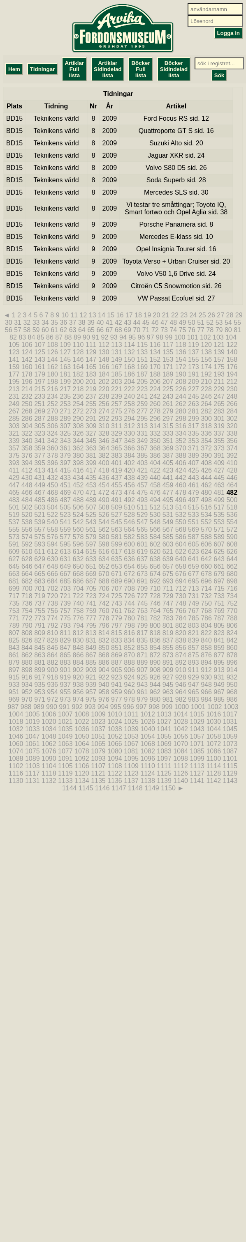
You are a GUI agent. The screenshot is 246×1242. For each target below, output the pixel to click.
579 (91, 536)
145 (65, 359)
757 (65, 610)
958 (103, 692)
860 (231, 647)
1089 (32, 758)
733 (219, 595)
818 (155, 632)
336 (206, 433)
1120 (81, 773)
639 (168, 559)
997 (141, 706)
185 (116, 374)
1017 (230, 714)
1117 (32, 773)
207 (168, 381)
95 (132, 337)
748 (180, 603)
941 (116, 684)
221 (116, 389)
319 (219, 425)
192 (206, 374)
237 (91, 396)
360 (52, 448)
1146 (102, 788)
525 (91, 514)
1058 (213, 736)
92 (105, 337)
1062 (49, 743)
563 (116, 529)
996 (128, 706)
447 (14, 485)
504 (52, 507)
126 (52, 352)
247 (219, 396)
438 (129, 477)
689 (116, 581)
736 (26, 603)
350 (155, 440)
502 (26, 507)
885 (91, 662)
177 (14, 374)
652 (103, 566)
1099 (197, 758)
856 (180, 647)
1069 (164, 743)
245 (193, 396)
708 (129, 588)
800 (155, 625)
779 (116, 618)
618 (129, 551)
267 (14, 411)
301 (219, 418)
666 (52, 573)
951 (14, 692)
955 (65, 692)
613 (65, 551)
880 (26, 662)
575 (39, 536)
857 (193, 647)
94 (123, 337)
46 (155, 322)
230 (231, 389)
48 (173, 322)
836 (155, 640)
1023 (98, 721)
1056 (180, 736)
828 (52, 640)
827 (39, 640)
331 (142, 433)
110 (78, 344)
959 (116, 692)
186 (129, 374)
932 (231, 677)
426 (206, 470)
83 (22, 337)
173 (193, 366)
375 (14, 455)
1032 (16, 728)
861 (14, 655)
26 (211, 315)
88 (68, 337)
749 (193, 603)
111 (91, 344)
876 (206, 655)
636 (129, 559)
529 (142, 514)
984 (206, 699)
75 (182, 329)
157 (219, 359)
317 (193, 425)
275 (116, 411)
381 (91, 455)
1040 (147, 728)
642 (206, 559)
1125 (164, 773)
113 (116, 344)
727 (142, 595)
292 (103, 418)
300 (206, 418)
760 (103, 610)
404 (155, 462)
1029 (197, 721)
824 (231, 632)
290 (78, 418)
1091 (65, 758)
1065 (98, 743)
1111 (164, 765)
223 (142, 389)
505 (65, 507)
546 (129, 522)
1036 (81, 728)
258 (129, 403)
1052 (114, 736)
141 (14, 359)
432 (52, 477)
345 (91, 440)
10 (65, 315)
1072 (213, 743)
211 (219, 381)
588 (206, 536)
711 (168, 588)
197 (39, 381)
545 (116, 522)
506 (78, 507)
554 (231, 522)
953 (39, 692)
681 (14, 581)
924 (129, 677)
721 (65, 595)
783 (168, 618)
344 (78, 440)
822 (206, 632)
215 (39, 389)
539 (39, 522)
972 (52, 699)
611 (39, 551)
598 (103, 544)
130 (103, 352)
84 (31, 337)
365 (116, 448)
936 (52, 684)
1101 (230, 758)
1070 (180, 743)
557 (39, 529)
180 (52, 374)
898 (26, 669)
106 (26, 344)
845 (39, 647)
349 (142, 440)
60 (45, 329)
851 (116, 647)
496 (180, 499)
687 (91, 581)
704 (78, 588)
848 (78, 647)
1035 (65, 728)
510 (129, 507)
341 (39, 440)
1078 (81, 751)
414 (52, 470)
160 (26, 366)
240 (129, 396)
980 (155, 699)
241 (142, 396)
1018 (16, 721)
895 (219, 662)
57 (17, 329)
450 (52, 485)
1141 (197, 780)
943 (142, 684)
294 (129, 418)
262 (180, 403)
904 (103, 669)
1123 (131, 773)
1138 (147, 780)
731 (193, 595)
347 (116, 440)
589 (219, 536)
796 (103, 625)
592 (26, 544)
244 (180, 396)
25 (202, 315)
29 (239, 315)
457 (142, 485)
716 (231, 588)
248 (231, 396)
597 (91, 544)
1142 (213, 780)
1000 (181, 706)
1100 (213, 758)
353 (193, 440)
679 (219, 573)
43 (127, 322)
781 (142, 618)
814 (103, 632)
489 (91, 499)
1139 (164, 780)
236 (78, 396)
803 (193, 625)
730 (180, 595)
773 (39, 618)
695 (193, 581)
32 (26, 322)
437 (116, 477)
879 (14, 662)
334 (180, 433)
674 (155, 573)
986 (231, 699)
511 (142, 507)
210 (206, 381)
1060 (16, 743)
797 (116, 625)
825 (14, 640)
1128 (213, 773)
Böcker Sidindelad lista (174, 69)
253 (65, 403)
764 (155, 610)
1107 (98, 765)
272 (78, 411)
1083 (164, 751)
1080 (114, 751)
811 (65, 632)
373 (219, 448)
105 (14, 344)
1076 (49, 751)
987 (13, 706)
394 (26, 462)
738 (52, 603)
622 (180, 551)
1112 (180, 765)
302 (231, 418)
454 (103, 485)
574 (26, 536)
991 (64, 706)
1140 (180, 780)
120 (206, 344)
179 (39, 374)
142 (26, 359)
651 (91, 566)
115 (142, 344)
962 (155, 692)
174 (206, 366)
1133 (65, 780)
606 (206, 544)
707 (116, 588)
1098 (180, 758)
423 (168, 470)
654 (129, 566)
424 (180, 470)
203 (116, 381)
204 (129, 381)
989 (38, 706)
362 (78, 448)
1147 (118, 788)
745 (142, 603)
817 (142, 632)
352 (180, 440)
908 (155, 669)
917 (39, 677)
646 (26, 566)
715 (219, 588)
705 (91, 588)
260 (155, 403)
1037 (98, 728)
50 (191, 322)
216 (52, 389)
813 (91, 632)
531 (168, 514)
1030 (213, 721)
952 (26, 692)
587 (193, 536)
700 (26, 588)
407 (193, 462)
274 (103, 411)
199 (65, 381)
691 (142, 581)
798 (129, 625)
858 (206, 647)
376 (26, 455)
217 (65, 389)
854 (155, 647)
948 (206, 684)
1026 (147, 721)
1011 (131, 714)
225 (168, 389)
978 (129, 699)
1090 (49, 758)
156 (206, 359)
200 (78, 381)
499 (219, 499)
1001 (198, 706)
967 (219, 692)
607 (219, 544)
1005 (32, 714)
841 (219, 640)
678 (206, 573)
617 (116, 551)
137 (193, 352)
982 (180, 699)
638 (155, 559)
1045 (230, 728)
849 (91, 647)
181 (65, 374)
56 (8, 329)
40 (100, 322)
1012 (147, 714)
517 (219, 507)
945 (168, 684)
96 (141, 337)
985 (219, 699)
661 (219, 566)
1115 (230, 765)
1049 (65, 736)
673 (142, 573)
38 (82, 322)
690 (129, 581)
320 (231, 425)
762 (129, 610)
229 (219, 389)
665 (39, 573)
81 (237, 329)
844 (26, 647)
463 (219, 485)
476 (155, 492)
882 (52, 662)
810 (52, 632)
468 (52, 492)
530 (155, 514)
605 (193, 544)
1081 (131, 751)
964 (180, 692)
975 (91, 699)
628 (26, 559)
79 (219, 329)
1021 (65, 721)
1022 (81, 721)
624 (206, 551)
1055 (164, 736)
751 (219, 603)
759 (91, 610)
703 (65, 588)
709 (142, 588)
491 (116, 499)
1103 (32, 765)
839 (193, 640)
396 (52, 462)
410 (231, 462)
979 (142, 699)
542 (78, 522)
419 (116, 470)
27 (220, 315)
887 (116, 662)
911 (193, 669)
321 (14, 433)
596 (78, 544)
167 (116, 366)
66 (100, 329)
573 (14, 536)
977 (116, 699)
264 (206, 403)
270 (52, 411)
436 (103, 477)
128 (78, 352)
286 (26, 418)
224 (155, 389)
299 (193, 418)
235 (65, 396)
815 (116, 632)
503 (39, 507)
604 (180, 544)
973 (65, 699)
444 (206, 477)
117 (168, 344)
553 (219, 522)
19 (147, 315)
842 (231, 640)
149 (116, 359)
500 (231, 499)
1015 (197, 714)
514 (180, 507)
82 (13, 337)
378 (52, 455)
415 (65, 470)
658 (180, 566)
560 (78, 529)
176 (231, 366)
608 (231, 544)
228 (206, 389)
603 (168, 544)
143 (39, 359)
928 (180, 677)
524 (78, 514)
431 (39, 477)
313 (142, 425)
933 (14, 684)
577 (65, 536)
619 (142, 551)
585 (168, 536)
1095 (131, 758)
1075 (32, 751)
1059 (230, 736)
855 (168, 647)
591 (14, 544)
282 (206, 411)
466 (26, 492)
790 (26, 625)
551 (193, 522)
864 (52, 655)
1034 (49, 728)
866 (78, 655)
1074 (16, 751)
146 (78, 359)
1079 (98, 751)
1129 (230, 773)
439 (142, 477)
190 (180, 374)
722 (78, 595)
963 (168, 692)
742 (103, 603)
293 (116, 418)
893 (193, 662)
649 (65, 566)
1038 (114, 728)
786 (206, 618)
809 (39, 632)
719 (39, 595)
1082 (147, 751)
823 (219, 632)
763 (142, 610)
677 (193, 573)
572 (231, 529)
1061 (32, 743)
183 (91, 374)
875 (193, 655)
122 (231, 344)
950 (231, 684)
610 (26, 551)
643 (219, 559)
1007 (65, 714)
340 (26, 440)
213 (14, 389)
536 (231, 514)
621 (168, 551)
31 (17, 322)
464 (231, 485)
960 (129, 692)
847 (65, 647)
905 (116, 669)
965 (193, 692)
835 (142, 640)
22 (175, 315)
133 (142, 352)
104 (231, 337)
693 (168, 581)
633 (91, 559)
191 (193, 374)
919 (65, 677)
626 (231, 551)
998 (154, 706)
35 (54, 322)
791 (39, 625)
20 (156, 315)
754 (26, 610)
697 (219, 581)
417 (91, 470)
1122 (114, 773)
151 (142, 359)
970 (26, 699)
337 (219, 433)
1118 (49, 773)
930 (206, 677)
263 (193, 403)
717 (14, 595)
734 (231, 595)
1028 (180, 721)
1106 (81, 765)
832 (103, 640)
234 (52, 396)
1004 (16, 714)
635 (116, 559)
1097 (164, 758)
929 (193, 677)
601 (142, 544)
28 (229, 315)
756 (52, 610)
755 (39, 610)
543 (91, 522)
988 (26, 706)
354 (206, 440)
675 (168, 573)
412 (26, 470)
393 (14, 462)
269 (39, 411)
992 (77, 706)
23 (184, 315)
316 (180, 425)
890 (155, 662)
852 (129, 647)
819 (168, 632)
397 (65, 462)
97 (150, 337)
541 (65, 522)
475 (142, 492)
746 (155, 603)
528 (129, 514)
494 (155, 499)
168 (129, 366)
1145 (86, 788)
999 (166, 706)
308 (78, 425)
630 (52, 559)
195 (14, 381)
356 (231, 440)
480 (206, 492)
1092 (81, 758)
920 (78, 677)
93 (114, 337)
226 (180, 389)
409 (219, 462)
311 (116, 425)
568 (180, 529)
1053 (131, 736)
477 (168, 492)
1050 (81, 736)
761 (116, 610)
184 (103, 374)
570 (206, 529)
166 (103, 366)
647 (39, 566)
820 (180, 632)
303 (14, 425)
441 (168, 477)
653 (116, 566)
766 (180, 610)
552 (206, 522)
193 (219, 374)
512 (155, 507)
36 (63, 322)
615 (91, 551)
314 (155, 425)
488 (78, 499)
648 (52, 566)
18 (138, 315)
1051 (98, 736)
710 (155, 588)
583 (142, 536)
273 (91, 411)
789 (14, 625)
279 (168, 411)
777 (91, 618)
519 (14, 514)
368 (155, 448)
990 (51, 706)
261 (168, 403)
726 (129, 595)
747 (168, 603)
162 (52, 366)
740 (78, 603)
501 (14, 507)
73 (164, 329)
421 (142, 470)
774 (52, 618)
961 (142, 692)
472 (103, 492)
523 (65, 514)
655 (142, 566)
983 (193, 699)
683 (39, 581)
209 (193, 381)
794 (78, 625)
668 (78, 573)
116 (155, 344)
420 (129, 470)
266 (231, 403)
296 (155, 418)
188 (155, 374)
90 (86, 337)
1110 (147, 765)
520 (26, 514)
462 (206, 485)
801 (168, 625)
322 (26, 433)
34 (45, 322)
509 (116, 507)
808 (26, 632)
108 (52, 344)
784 (180, 618)
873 (168, 655)
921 (91, 677)
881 (39, 662)
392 (231, 455)
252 (52, 403)
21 (165, 315)
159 (14, 366)
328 (103, 433)
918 (52, 677)
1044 (213, 728)
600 (129, 544)
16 (119, 315)
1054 (147, 736)
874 (180, 655)
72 (155, 329)
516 (206, 507)
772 (26, 618)
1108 (114, 765)
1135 (98, 780)
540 (52, 522)
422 (155, 470)
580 (103, 536)
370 (180, 448)
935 (39, 684)
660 (206, 566)
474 (129, 492)
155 (193, 359)
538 (26, 522)
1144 (69, 788)
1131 (32, 780)
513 (168, 507)
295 (142, 418)
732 (206, 595)
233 (39, 396)
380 (78, 455)
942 (129, 684)
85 (40, 337)
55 (237, 322)
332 (155, 433)
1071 (197, 743)
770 (231, 610)
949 (219, 684)
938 (78, 684)
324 (52, 433)
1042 (180, 728)
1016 (213, 714)
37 (73, 322)
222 (129, 389)
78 (210, 329)
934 (26, 684)
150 (129, 359)
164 (78, 366)
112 (103, 344)
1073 (230, 743)
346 (103, 440)
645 (14, 566)
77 (200, 329)
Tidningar (42, 69)
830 (78, 640)
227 (193, 389)
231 (14, 396)
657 (168, 566)
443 (193, 477)
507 (91, 507)
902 (78, 669)
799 (142, 625)
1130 (16, 780)
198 (52, 381)
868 (103, 655)
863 (39, 655)
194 (231, 374)
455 (116, 485)
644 (231, 559)
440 (155, 477)
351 (168, 440)
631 (65, 559)
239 (116, 396)
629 (39, 559)
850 (103, 647)
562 (103, 529)
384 (129, 455)
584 (155, 536)
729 (168, 595)
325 (65, 433)
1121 (98, 773)
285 (14, 418)
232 (26, 396)
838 (180, 640)
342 (52, 440)
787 (219, 618)
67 (109, 329)
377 (39, 455)
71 (146, 329)
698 (231, 581)
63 (73, 329)
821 (193, 632)
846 (52, 647)
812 (78, 632)
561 (91, 529)
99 (168, 337)
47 (164, 322)
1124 (147, 773)
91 (95, 337)
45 (146, 322)
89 (77, 337)
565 (142, 529)
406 (180, 462)
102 (205, 337)
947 (193, 684)
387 (168, 455)
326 (78, 433)
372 (206, 448)
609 (14, 551)
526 (103, 514)
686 (78, 581)
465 (14, 492)
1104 (49, 765)
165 (91, 366)
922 (103, 677)
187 (142, 374)
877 (219, 655)
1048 (49, 736)
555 (14, 529)
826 (26, 640)
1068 (147, 743)
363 (91, 448)
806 (231, 625)
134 (155, 352)
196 (26, 381)
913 (219, 669)
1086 (213, 751)
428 (231, 470)
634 (103, 559)
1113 (197, 765)
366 (129, 448)
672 (129, 573)
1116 (16, 773)
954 (52, 692)
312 (129, 425)
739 (65, 603)
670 (103, 573)
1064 (81, 743)
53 (219, 322)
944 (155, 684)
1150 (168, 788)
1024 (114, 721)
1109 (131, 765)
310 (103, 425)
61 (54, 329)
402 (129, 462)
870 (129, 655)
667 (65, 573)
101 (192, 337)
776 (78, 618)
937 (65, 684)
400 (103, 462)
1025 (131, 721)
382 (103, 455)
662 (231, 566)
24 (193, 315)
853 (142, 647)
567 (168, 529)
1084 (180, 751)
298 (180, 418)
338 (231, 433)
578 (78, 536)
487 (65, 499)
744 (129, 603)
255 (91, 403)
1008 (81, 714)
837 (168, 640)
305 (39, 425)
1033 (32, 728)
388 (180, 455)
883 (65, 662)
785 (193, 618)
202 (103, 381)
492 (129, 499)
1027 (164, 721)
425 (193, 470)
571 (219, 529)
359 (39, 448)
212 (231, 381)
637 (142, 559)
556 (26, 529)
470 (78, 492)
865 (65, 655)
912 (206, 669)
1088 (16, 758)
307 (65, 425)
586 (180, 536)
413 (39, 470)
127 (65, 352)
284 (231, 411)
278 (155, 411)
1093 (98, 758)
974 (78, 699)
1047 (32, 736)
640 (180, 559)
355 (219, 440)
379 (65, 455)
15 (110, 315)
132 (129, 352)
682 (26, 581)
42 (118, 322)
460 (180, 485)
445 (219, 477)
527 (116, 514)
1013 (164, 714)
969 (14, 699)
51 (200, 322)
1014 (180, 714)
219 (91, 389)
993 (90, 706)
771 (14, 618)
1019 (32, 721)
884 (78, 662)
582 (129, 536)
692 (155, 581)
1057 (197, 736)
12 (83, 315)
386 (155, 455)
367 (142, 448)
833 (116, 640)
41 (109, 322)
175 (219, 366)
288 (52, 418)
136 (180, 352)
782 (155, 618)
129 (91, 352)
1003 (231, 706)
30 (8, 322)
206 (155, 381)
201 (91, 381)
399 (91, 462)
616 (103, 551)
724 (103, 595)
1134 (81, 780)
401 (116, 462)
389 (193, 455)
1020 (49, 721)
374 (231, 448)
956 (78, 692)
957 (91, 692)
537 (14, 522)
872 (155, 655)
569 (193, 529)
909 (168, 669)
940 (103, 684)
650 (78, 566)
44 (136, 322)
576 (52, 536)
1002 (214, 706)
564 (129, 529)
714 (206, 588)
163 (65, 366)
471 (91, 492)
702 (52, 588)
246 (206, 396)
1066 (114, 743)
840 (206, 640)
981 (168, 699)
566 (155, 529)
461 (193, 485)
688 (103, 581)
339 (14, 440)
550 (180, 522)
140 (231, 352)
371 (193, 448)
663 (14, 573)
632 (78, 559)
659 (193, 566)
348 (129, 440)
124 (26, 352)
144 (52, 359)
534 (206, 514)
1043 (197, 728)
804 (206, 625)
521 (39, 514)
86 (49, 337)
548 (155, 522)
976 (103, 699)
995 (115, 706)
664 (26, 573)
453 (91, 485)
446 (231, 477)
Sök (219, 75)
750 (206, 603)
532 (180, 514)
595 (65, 544)
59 (36, 329)
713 (193, 588)
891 (168, 662)
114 (129, 344)
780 (129, 618)
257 (116, 403)
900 (52, 669)
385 (142, 455)
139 (219, 352)
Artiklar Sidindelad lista (107, 69)
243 (168, 396)
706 (103, 588)
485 (39, 499)
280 (180, 411)
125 (39, 352)
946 (180, 684)
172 (180, 366)
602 (155, 544)
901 (65, 669)
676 (180, 573)
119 (193, 344)
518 (231, 507)
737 (39, 603)
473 (116, 492)
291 (91, 418)
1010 (114, 714)
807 (14, 632)
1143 (230, 780)
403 (142, 462)
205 (142, 381)
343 (65, 440)
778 (103, 618)
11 (74, 315)
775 (65, 618)
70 (136, 329)
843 (14, 647)
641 (193, 559)
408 (206, 462)
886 (103, 662)
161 (39, 366)
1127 (197, 773)
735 (14, 603)
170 (155, 366)
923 (116, 677)
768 (206, 610)
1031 (230, 721)
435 (91, 477)
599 (116, 544)
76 (191, 329)
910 (180, 669)
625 (219, 551)
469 (65, 492)
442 (180, 477)
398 (78, 462)
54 (228, 322)
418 (103, 470)
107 (39, 344)
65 (91, 329)
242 (155, 396)
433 (65, 477)
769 (219, 610)
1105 (65, 765)
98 (159, 337)
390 (206, 455)
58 (26, 329)
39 (91, 322)
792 (52, 625)
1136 (114, 780)
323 (39, 433)
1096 (147, 758)
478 (180, 492)
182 (78, 374)
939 (91, 684)
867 (91, 655)
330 (129, 433)
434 (78, 477)
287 (39, 418)
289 (65, 418)
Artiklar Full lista (74, 69)
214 (26, 389)
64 (82, 329)
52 (210, 322)
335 (193, 433)
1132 (49, 780)
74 (173, 329)
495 (168, 499)
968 (231, 692)
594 (52, 544)
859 (219, 647)
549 (168, 522)
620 (155, 551)
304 (26, 425)
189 (168, 374)
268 (26, 411)
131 (116, 352)
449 (39, 485)
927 (168, 677)
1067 (131, 743)
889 (142, 662)
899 (39, 669)
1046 (16, 736)
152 (155, 359)
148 (103, 359)
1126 (180, 773)
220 (103, 389)
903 (91, 669)
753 (14, 610)
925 (142, 677)
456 (129, 485)
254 (78, 403)
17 (129, 315)
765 (168, 610)
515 (193, 507)
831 (91, 640)
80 (228, 329)
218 (78, 389)
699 (14, 588)
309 (91, 425)
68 (118, 329)
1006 (49, 714)
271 (65, 411)
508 (103, 507)
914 (231, 669)
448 (26, 485)
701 (39, 588)
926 (155, 677)
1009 (98, 714)
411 (14, 470)
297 (168, 418)
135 (168, 352)
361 (65, 448)
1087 (230, 751)
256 (103, 403)
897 (14, 669)
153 (168, 359)
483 (14, 499)
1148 (135, 788)
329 (116, 433)
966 (206, 692)
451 (65, 485)
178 (26, 374)
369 (168, 448)
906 (129, 669)
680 (231, 573)
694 (180, 581)
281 (193, 411)
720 (52, 595)
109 (65, 344)
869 (116, 655)
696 (206, 581)
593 (39, 544)
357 (14, 448)
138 (206, 352)
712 (180, 588)
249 (14, 403)
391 (219, 455)
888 (129, 662)
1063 (65, 743)
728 (155, 595)
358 (26, 448)
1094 (114, 758)
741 (91, 603)
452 (78, 485)
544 (103, 522)
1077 (65, 751)
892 (180, 662)
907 (142, 669)
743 (116, 603)
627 (14, 559)
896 (231, 662)
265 (219, 403)
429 (14, 477)
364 (103, 448)
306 (52, 425)
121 (219, 344)
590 (231, 536)
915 (14, 677)
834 (129, 640)
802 (180, 625)
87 (59, 337)
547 (142, 522)
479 (193, 492)
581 (116, 536)
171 (168, 366)
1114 (213, 765)
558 (52, 529)
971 (39, 699)
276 (129, 411)
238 (103, 396)
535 (219, 514)
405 (168, 462)
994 (103, 706)
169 (142, 366)
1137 (131, 780)
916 (26, 677)
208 (180, 381)
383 (116, 455)
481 (219, 492)
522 (52, 514)
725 (116, 595)
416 (78, 470)
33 (36, 322)
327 (91, 433)
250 (26, 403)
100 (180, 337)
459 (168, 485)
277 (142, 411)
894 (206, 662)
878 (231, 655)
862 (26, 655)
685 (65, 581)
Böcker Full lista (140, 69)
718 (26, 595)
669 (91, 573)
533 (193, 514)
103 (218, 337)
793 (65, 625)
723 (91, 595)
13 (92, 315)
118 (180, 344)
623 (193, 551)
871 (142, 655)
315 (168, 425)
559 (65, 529)
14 (101, 315)
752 (231, 603)
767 (193, 610)
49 (182, 322)
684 (52, 581)
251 (39, 403)
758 (78, 610)
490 (103, 499)
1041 (164, 728)
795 (91, 625)
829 (65, 640)
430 (26, 477)
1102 (16, 765)
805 (219, 625)
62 (63, 329)
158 (231, 359)
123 (14, 352)
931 (219, 677)
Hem (14, 69)
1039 (131, 728)
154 (180, 359)
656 (155, 566)
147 (91, 359)
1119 (65, 773)
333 (168, 433)
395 (39, 462)
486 (52, 499)
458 (155, 485)
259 (142, 403)
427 (219, 470)
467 (39, 492)
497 (193, 499)
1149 (151, 788)
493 (142, 499)
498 (206, 499)
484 (26, 499)
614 (78, 551)
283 (219, 411)
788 (231, 618)
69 (127, 329)
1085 (197, 751)
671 (116, 573)
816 (129, 632)
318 (206, 425)
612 (52, 551)
